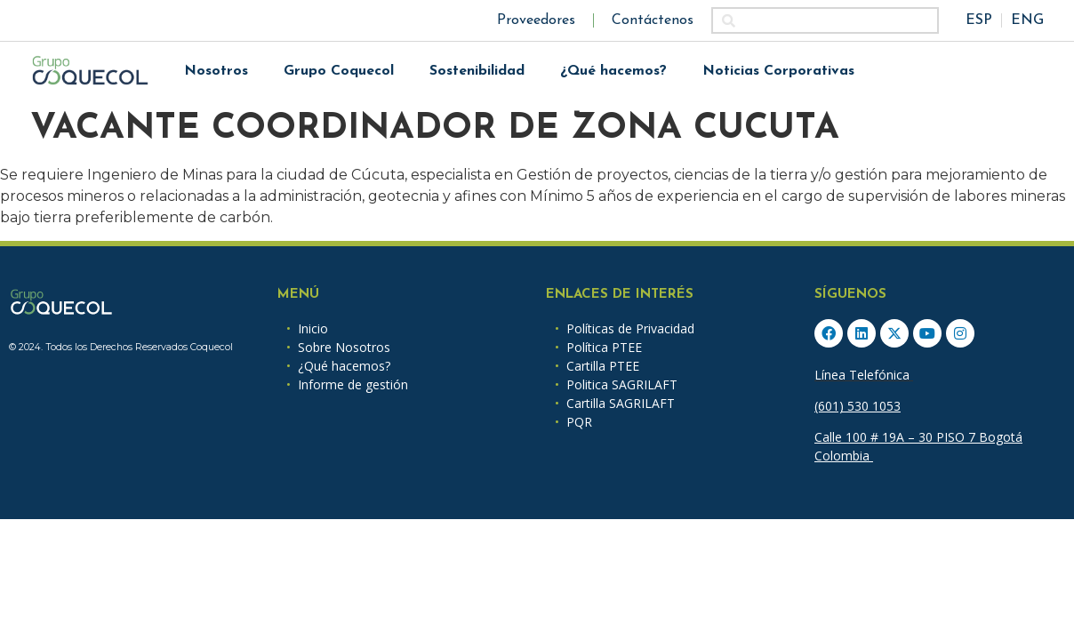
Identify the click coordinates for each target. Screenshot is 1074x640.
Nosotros (216, 71)
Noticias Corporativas (778, 71)
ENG (1027, 20)
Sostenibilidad (477, 71)
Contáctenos (652, 20)
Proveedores (536, 20)
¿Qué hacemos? (613, 71)
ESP (979, 20)
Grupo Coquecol (339, 71)
